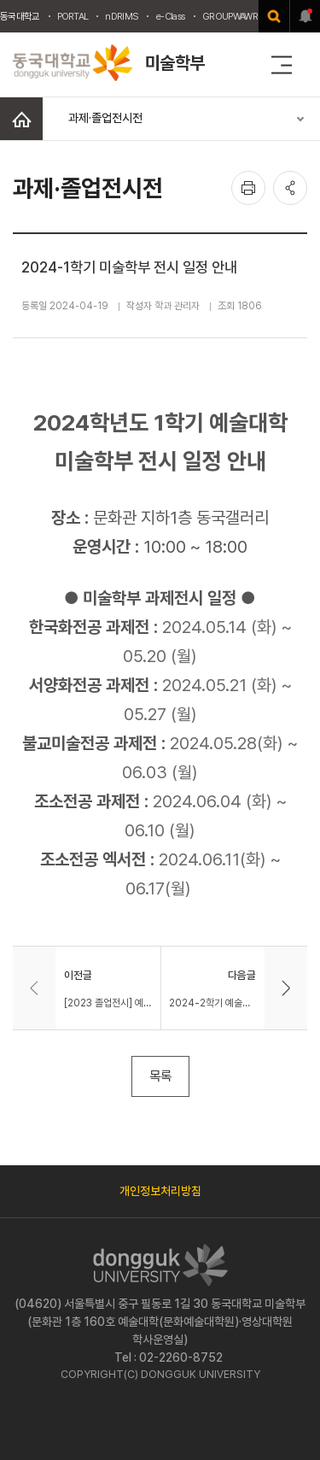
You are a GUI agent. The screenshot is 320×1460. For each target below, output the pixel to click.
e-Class (170, 16)
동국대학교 (20, 16)
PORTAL (73, 16)
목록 (160, 1076)
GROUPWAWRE (232, 16)
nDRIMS (121, 16)
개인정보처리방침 (160, 1191)
